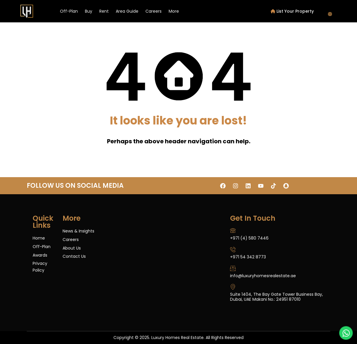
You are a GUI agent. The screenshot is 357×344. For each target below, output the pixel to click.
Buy (88, 11)
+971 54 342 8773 (248, 257)
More (174, 11)
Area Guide (127, 11)
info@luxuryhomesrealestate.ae (263, 276)
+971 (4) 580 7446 (249, 238)
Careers (153, 11)
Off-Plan (69, 11)
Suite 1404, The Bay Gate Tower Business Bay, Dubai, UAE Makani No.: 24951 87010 (276, 296)
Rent (104, 11)
